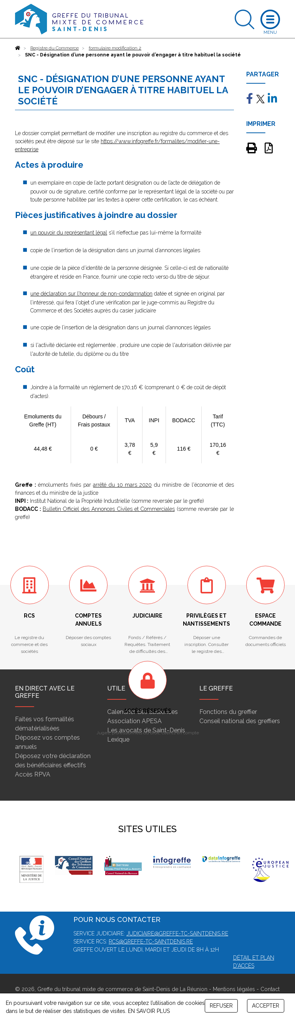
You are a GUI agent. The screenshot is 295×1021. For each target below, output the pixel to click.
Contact (270, 989)
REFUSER (221, 1006)
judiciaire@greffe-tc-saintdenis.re (177, 933)
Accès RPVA (32, 774)
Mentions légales (234, 989)
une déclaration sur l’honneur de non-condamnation (91, 294)
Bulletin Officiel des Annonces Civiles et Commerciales (109, 509)
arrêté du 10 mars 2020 (122, 485)
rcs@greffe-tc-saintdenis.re (151, 941)
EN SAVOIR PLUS (149, 1011)
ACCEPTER (265, 1006)
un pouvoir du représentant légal (68, 233)
